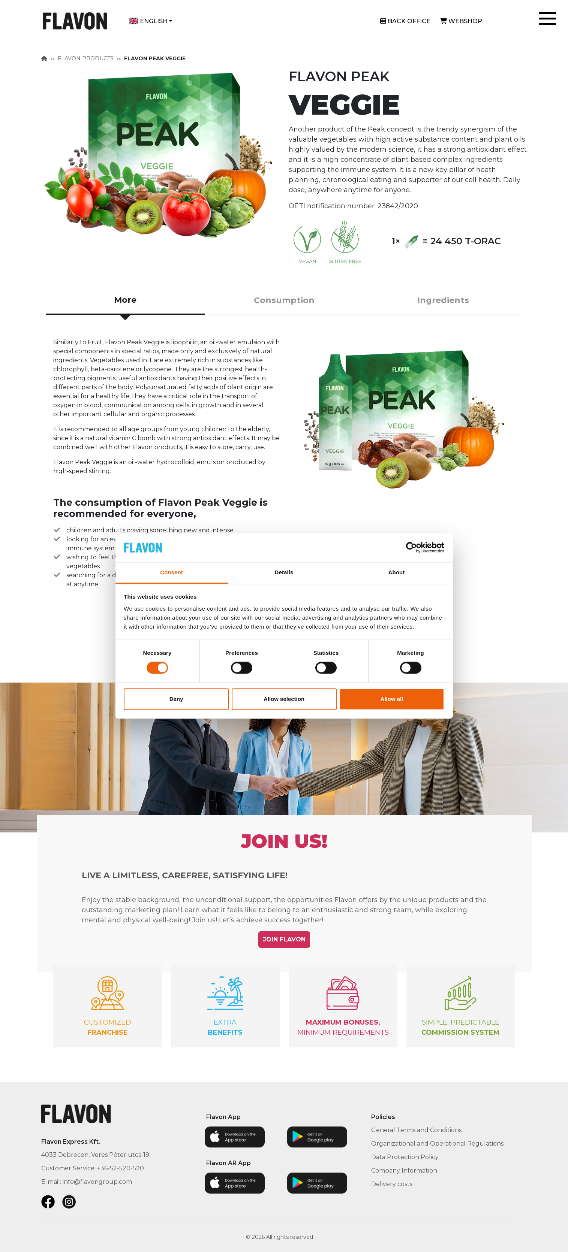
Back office (405, 21)
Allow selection (284, 699)
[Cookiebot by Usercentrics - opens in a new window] (411, 547)
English (148, 21)
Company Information (404, 1170)
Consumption (284, 300)
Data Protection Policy (405, 1157)
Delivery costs (391, 1184)
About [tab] (396, 572)
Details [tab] (284, 572)
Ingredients (443, 300)
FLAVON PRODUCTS (86, 58)
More (125, 300)
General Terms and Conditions (416, 1130)
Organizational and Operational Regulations (437, 1143)
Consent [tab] (171, 572)
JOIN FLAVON (284, 939)
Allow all (392, 699)
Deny (176, 699)
